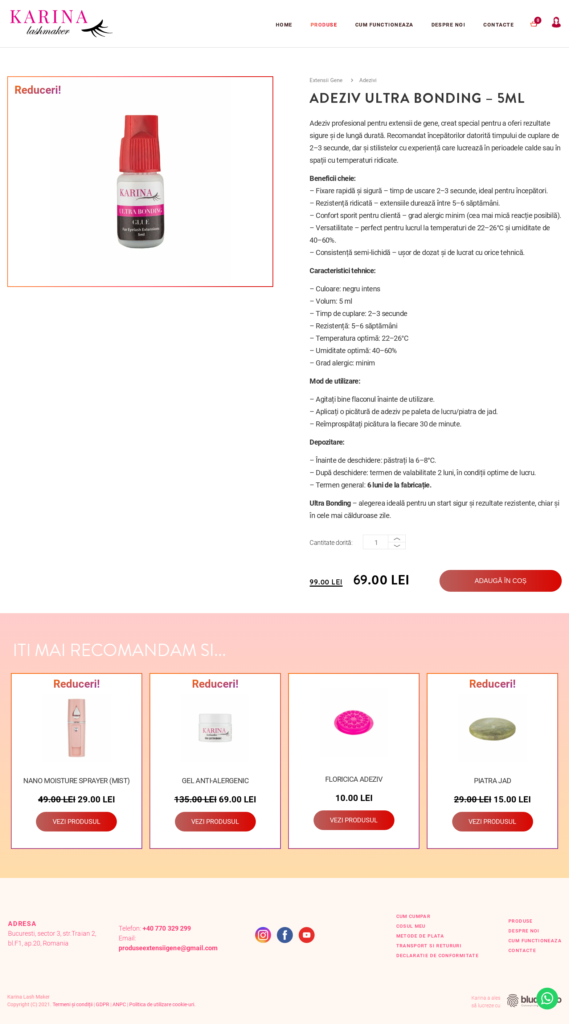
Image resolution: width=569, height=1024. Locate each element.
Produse (324, 25)
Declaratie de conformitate (437, 955)
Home (284, 25)
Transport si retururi (429, 945)
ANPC (119, 1004)
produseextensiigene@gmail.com (168, 948)
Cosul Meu (411, 926)
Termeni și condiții (73, 1004)
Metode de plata (420, 936)
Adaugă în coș (501, 580)
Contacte (498, 25)
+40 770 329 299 (167, 928)
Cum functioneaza (384, 25)
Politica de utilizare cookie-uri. (162, 1004)
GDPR (102, 1004)
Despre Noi (448, 25)
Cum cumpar (413, 916)
